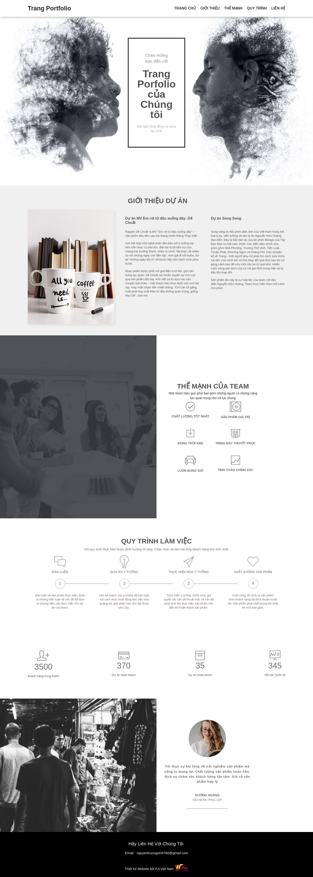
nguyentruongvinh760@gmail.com (162, 853)
